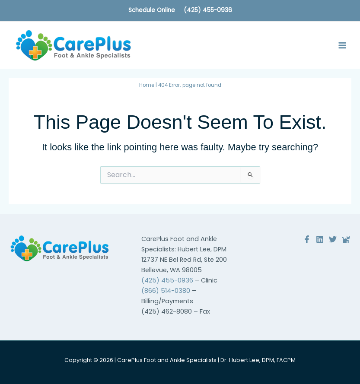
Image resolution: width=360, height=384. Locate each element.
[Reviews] (346, 239)
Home (146, 85)
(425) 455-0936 (208, 10)
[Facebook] (307, 239)
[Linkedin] (320, 239)
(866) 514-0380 (165, 290)
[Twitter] (333, 239)
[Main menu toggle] (342, 45)
